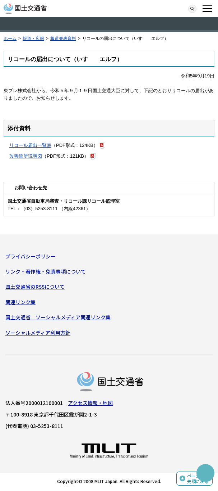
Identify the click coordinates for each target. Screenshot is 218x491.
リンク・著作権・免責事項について (45, 271)
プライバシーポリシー (30, 256)
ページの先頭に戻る (198, 479)
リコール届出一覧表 (30, 145)
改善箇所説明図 (25, 156)
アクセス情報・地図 (90, 402)
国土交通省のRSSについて (35, 286)
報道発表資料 (63, 38)
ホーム (10, 38)
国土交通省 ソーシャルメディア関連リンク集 (58, 317)
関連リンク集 (20, 302)
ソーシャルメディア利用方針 (37, 332)
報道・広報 (33, 38)
